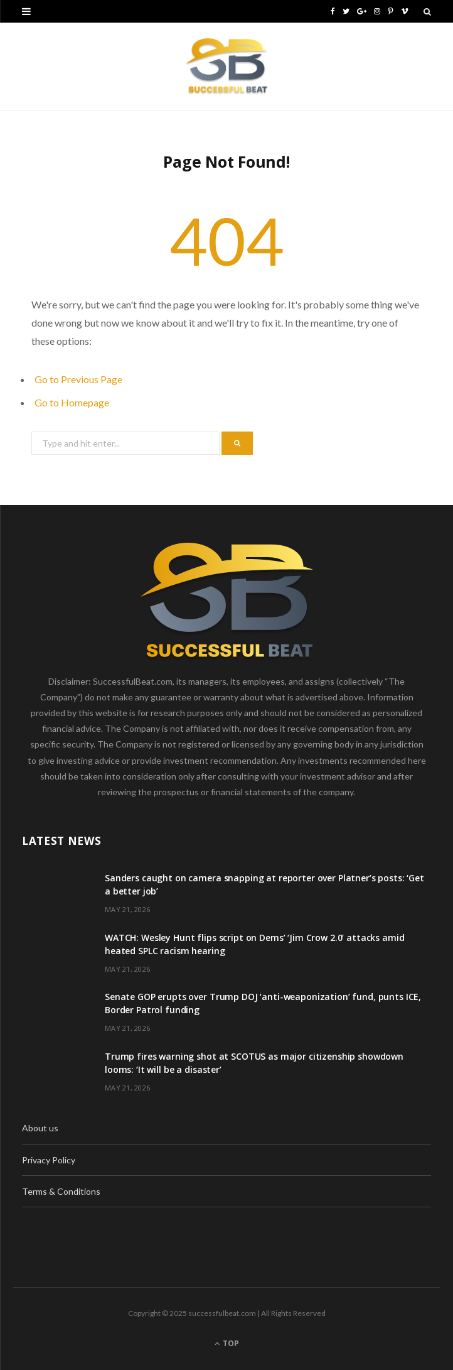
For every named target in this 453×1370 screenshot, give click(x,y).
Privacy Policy (48, 1160)
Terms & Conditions (61, 1191)
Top (227, 1343)
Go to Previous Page (78, 379)
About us (40, 1128)
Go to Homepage (72, 402)
